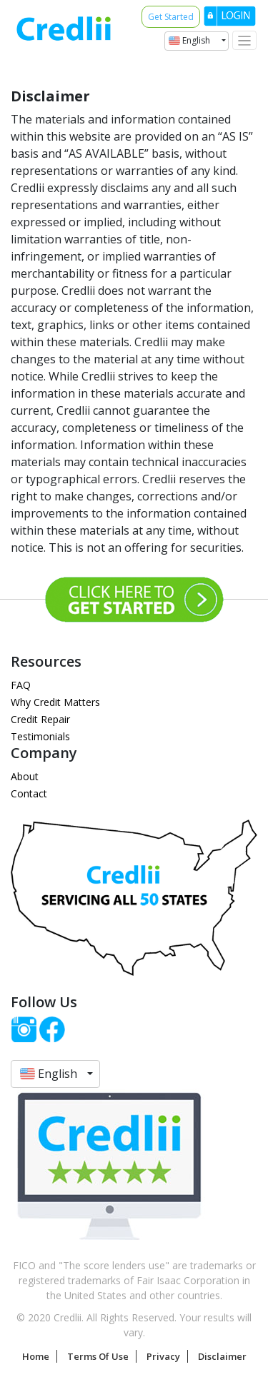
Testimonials (40, 736)
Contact (29, 793)
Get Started (171, 17)
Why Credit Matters (55, 702)
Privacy (163, 1356)
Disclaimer (222, 1356)
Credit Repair (40, 719)
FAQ (21, 685)
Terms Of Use (98, 1356)
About (25, 776)
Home (35, 1356)
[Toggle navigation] (244, 40)
